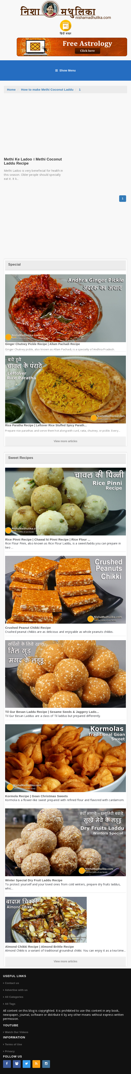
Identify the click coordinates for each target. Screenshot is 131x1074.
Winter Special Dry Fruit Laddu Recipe (33, 880)
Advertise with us (16, 990)
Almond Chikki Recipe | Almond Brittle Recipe (39, 946)
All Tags (10, 1003)
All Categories (14, 996)
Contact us (12, 983)
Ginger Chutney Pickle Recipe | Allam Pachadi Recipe (42, 344)
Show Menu (65, 70)
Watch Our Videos (16, 1032)
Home (11, 89)
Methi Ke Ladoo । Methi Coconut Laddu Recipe (33, 161)
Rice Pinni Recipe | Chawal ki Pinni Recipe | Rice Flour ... (47, 539)
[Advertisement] (65, 123)
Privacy (10, 1051)
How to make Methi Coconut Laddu (47, 89)
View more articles (65, 441)
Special (14, 264)
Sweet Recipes (20, 458)
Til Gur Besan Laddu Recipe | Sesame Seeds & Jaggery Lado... (52, 711)
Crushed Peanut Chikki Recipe (28, 627)
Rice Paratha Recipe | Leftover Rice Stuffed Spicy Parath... (46, 425)
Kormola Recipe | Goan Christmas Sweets (36, 796)
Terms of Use (13, 1044)
